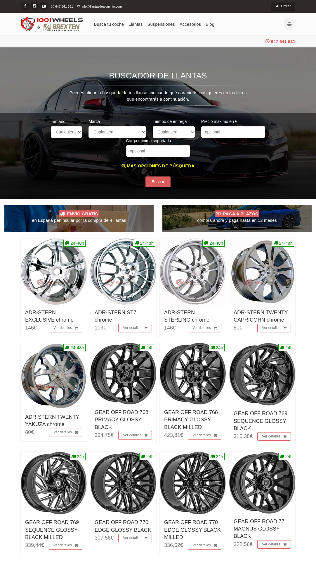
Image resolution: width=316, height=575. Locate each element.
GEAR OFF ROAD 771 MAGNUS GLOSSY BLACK (260, 529)
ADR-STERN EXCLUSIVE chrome (49, 316)
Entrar (283, 6)
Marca (94, 121)
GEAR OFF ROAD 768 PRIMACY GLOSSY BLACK (121, 419)
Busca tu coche (109, 24)
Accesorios (190, 24)
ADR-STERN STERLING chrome (186, 316)
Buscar (158, 181)
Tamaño (58, 121)
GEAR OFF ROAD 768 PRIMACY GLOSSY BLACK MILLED (191, 419)
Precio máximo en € (219, 121)
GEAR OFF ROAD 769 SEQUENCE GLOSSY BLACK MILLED (52, 529)
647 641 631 (280, 41)
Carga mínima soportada (148, 140)
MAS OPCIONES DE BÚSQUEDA (158, 165)
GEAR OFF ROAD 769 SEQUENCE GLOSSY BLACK (260, 421)
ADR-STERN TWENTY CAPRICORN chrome (261, 316)
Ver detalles (65, 328)
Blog (210, 24)
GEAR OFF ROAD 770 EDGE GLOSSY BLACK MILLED (192, 529)
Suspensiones (161, 24)
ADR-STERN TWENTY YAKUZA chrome (52, 420)
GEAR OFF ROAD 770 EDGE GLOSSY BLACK (123, 526)
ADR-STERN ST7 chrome (115, 316)
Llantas (136, 24)
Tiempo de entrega (170, 121)
